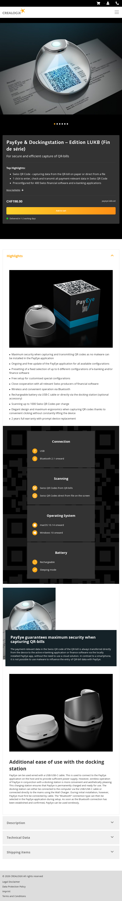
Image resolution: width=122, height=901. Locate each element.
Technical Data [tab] (18, 837)
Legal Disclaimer (11, 881)
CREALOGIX (17, 876)
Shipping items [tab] (18, 852)
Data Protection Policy (14, 886)
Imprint (6, 891)
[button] (54, 124)
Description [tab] (16, 823)
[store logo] (13, 11)
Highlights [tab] (15, 256)
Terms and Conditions (14, 896)
